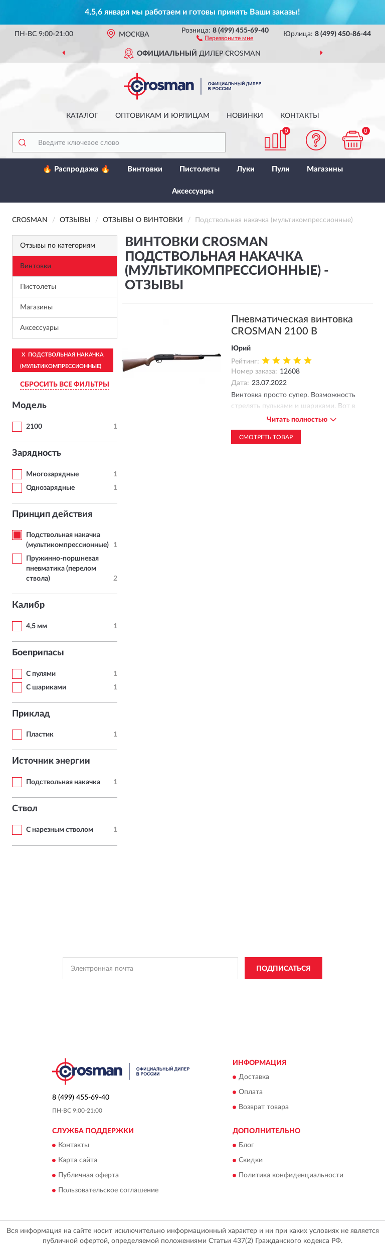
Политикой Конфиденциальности (241, 991)
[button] (225, 38)
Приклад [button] (31, 714)
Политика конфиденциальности (291, 1175)
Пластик (40, 734)
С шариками (46, 687)
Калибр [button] (28, 605)
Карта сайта (77, 1160)
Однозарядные (50, 487)
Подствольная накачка (63, 782)
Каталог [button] (82, 115)
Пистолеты (199, 169)
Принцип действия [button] (52, 514)
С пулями (41, 673)
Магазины (325, 169)
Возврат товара (264, 1107)
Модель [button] (29, 405)
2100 (34, 426)
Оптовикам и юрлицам (162, 115)
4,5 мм (36, 626)
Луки (246, 169)
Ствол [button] (25, 808)
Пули (281, 169)
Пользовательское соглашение (108, 1190)
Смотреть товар (266, 437)
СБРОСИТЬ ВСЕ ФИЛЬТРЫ (64, 384)
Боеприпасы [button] (38, 652)
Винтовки (144, 169)
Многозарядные (52, 474)
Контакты (299, 115)
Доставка (254, 1077)
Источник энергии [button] (51, 761)
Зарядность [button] (36, 453)
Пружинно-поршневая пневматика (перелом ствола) (62, 568)
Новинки (245, 115)
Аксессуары (193, 191)
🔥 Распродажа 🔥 (76, 169)
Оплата (251, 1092)
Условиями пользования (179, 1000)
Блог (246, 1145)
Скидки (251, 1160)
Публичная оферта (88, 1175)
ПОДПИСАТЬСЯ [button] (283, 968)
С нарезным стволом (59, 829)
